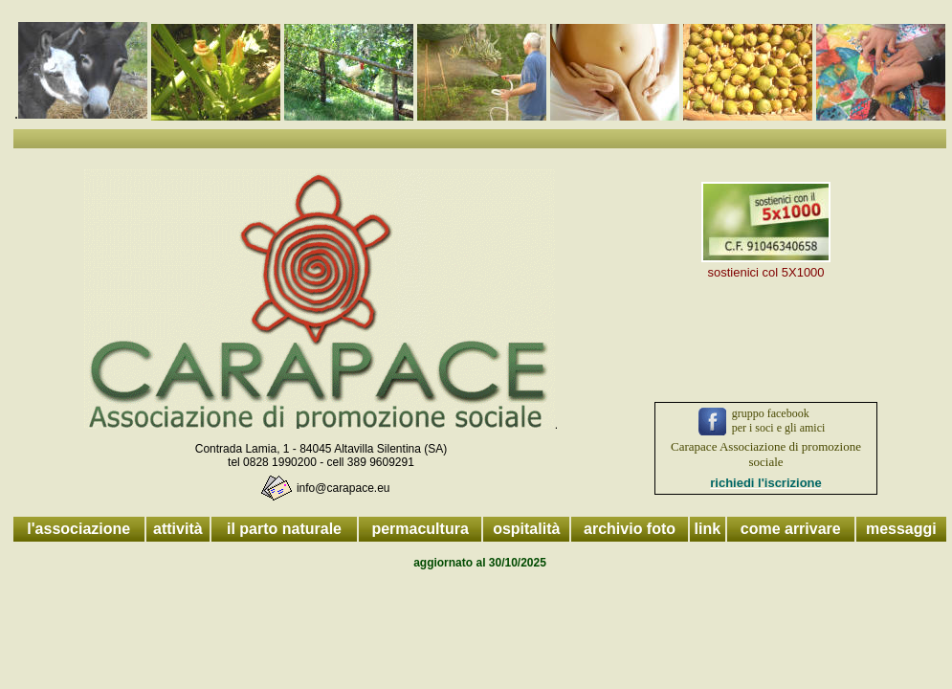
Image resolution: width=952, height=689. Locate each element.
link (708, 529)
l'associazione (78, 529)
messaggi (901, 529)
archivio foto (629, 529)
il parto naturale (284, 529)
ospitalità (526, 529)
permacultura (419, 529)
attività (178, 529)
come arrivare (791, 529)
